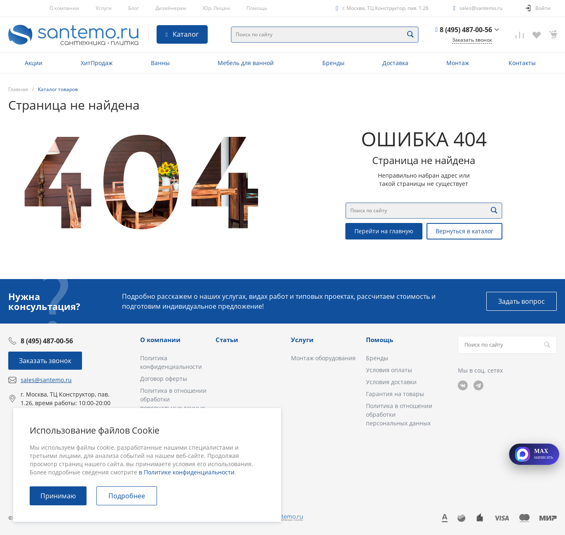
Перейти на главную (383, 231)
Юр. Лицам (216, 8)
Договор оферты (163, 378)
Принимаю (58, 495)
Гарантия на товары (395, 394)
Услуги (104, 8)
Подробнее (126, 495)
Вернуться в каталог (464, 231)
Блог (133, 8)
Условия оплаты (389, 370)
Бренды (377, 358)
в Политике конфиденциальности (186, 472)
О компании (64, 8)
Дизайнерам (170, 8)
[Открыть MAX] (534, 454)
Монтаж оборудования (323, 358)
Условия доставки (391, 382)
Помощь (256, 8)
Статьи (227, 340)
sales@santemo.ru (481, 8)
